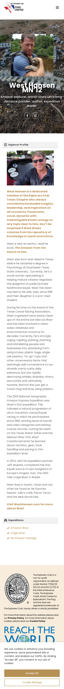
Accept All (32, 673)
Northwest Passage (23, 538)
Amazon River (19, 528)
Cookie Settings (32, 682)
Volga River (17, 533)
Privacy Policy (16, 618)
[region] (32, 665)
